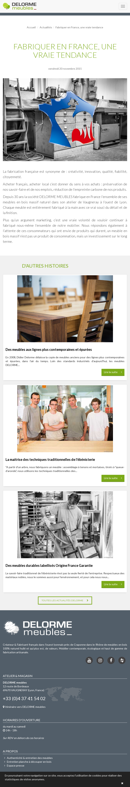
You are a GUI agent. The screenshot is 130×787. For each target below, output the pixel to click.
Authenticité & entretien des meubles (28, 757)
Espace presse (13, 765)
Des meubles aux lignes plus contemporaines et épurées (49, 349)
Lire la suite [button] (113, 372)
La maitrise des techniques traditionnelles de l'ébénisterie (50, 459)
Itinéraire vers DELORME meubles (24, 706)
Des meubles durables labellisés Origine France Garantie (49, 565)
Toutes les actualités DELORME (65, 600)
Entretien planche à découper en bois (27, 761)
